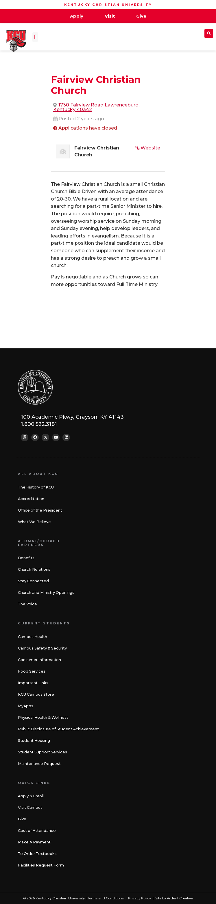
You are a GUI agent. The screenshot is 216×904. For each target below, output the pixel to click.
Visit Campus (30, 807)
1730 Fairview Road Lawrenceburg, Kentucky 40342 (96, 107)
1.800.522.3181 (39, 424)
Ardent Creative (180, 898)
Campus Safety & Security (42, 648)
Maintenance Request (39, 763)
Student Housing (34, 740)
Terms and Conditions (105, 898)
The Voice (27, 604)
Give (22, 819)
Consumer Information (39, 660)
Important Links (33, 683)
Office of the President (40, 510)
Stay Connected (33, 581)
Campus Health (32, 637)
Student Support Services (42, 752)
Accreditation (31, 499)
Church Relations (34, 569)
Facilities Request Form (41, 865)
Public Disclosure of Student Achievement (58, 729)
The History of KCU (36, 487)
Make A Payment (34, 842)
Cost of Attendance (37, 830)
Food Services (31, 671)
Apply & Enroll (31, 796)
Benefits (26, 558)
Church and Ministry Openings (46, 592)
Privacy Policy (139, 898)
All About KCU (38, 474)
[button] (35, 37)
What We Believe (34, 522)
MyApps (25, 706)
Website (150, 148)
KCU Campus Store (36, 694)
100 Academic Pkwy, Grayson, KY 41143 (72, 417)
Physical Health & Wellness (43, 717)
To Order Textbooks (37, 853)
